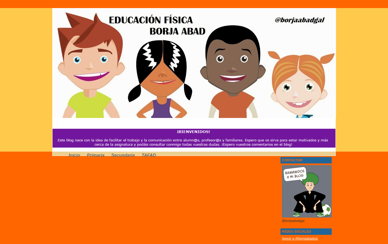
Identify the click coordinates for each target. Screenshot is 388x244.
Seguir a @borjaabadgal (300, 238)
